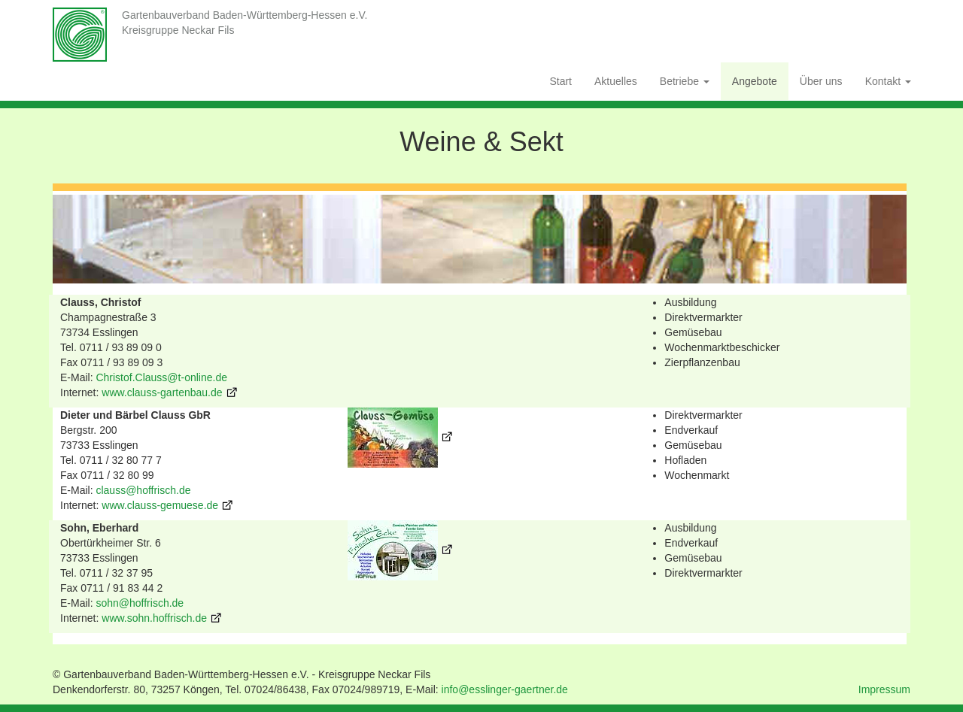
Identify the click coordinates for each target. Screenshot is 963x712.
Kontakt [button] (888, 81)
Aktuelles (615, 81)
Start (560, 81)
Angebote (754, 81)
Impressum (884, 689)
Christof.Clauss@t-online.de (161, 377)
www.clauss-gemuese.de (160, 505)
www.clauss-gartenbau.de (162, 392)
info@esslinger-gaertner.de (505, 689)
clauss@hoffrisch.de (143, 490)
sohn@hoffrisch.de (140, 603)
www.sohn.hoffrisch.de (154, 618)
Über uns (821, 81)
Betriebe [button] (684, 81)
